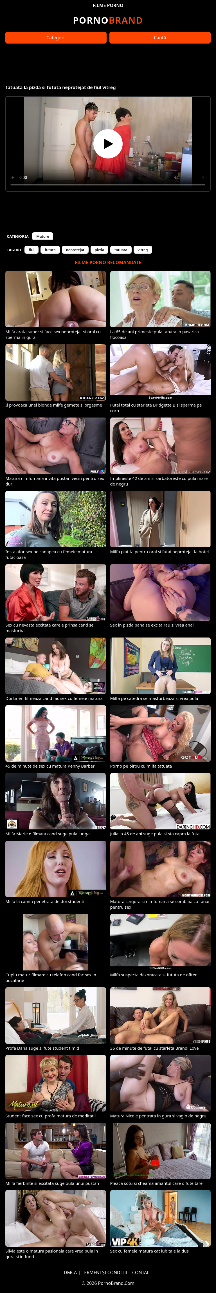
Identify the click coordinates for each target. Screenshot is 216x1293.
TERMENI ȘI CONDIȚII (104, 1272)
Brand (108, 20)
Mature (42, 236)
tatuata (120, 249)
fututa (50, 249)
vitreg (143, 249)
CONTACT (142, 1272)
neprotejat (75, 249)
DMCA (70, 1272)
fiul (31, 249)
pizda (99, 249)
